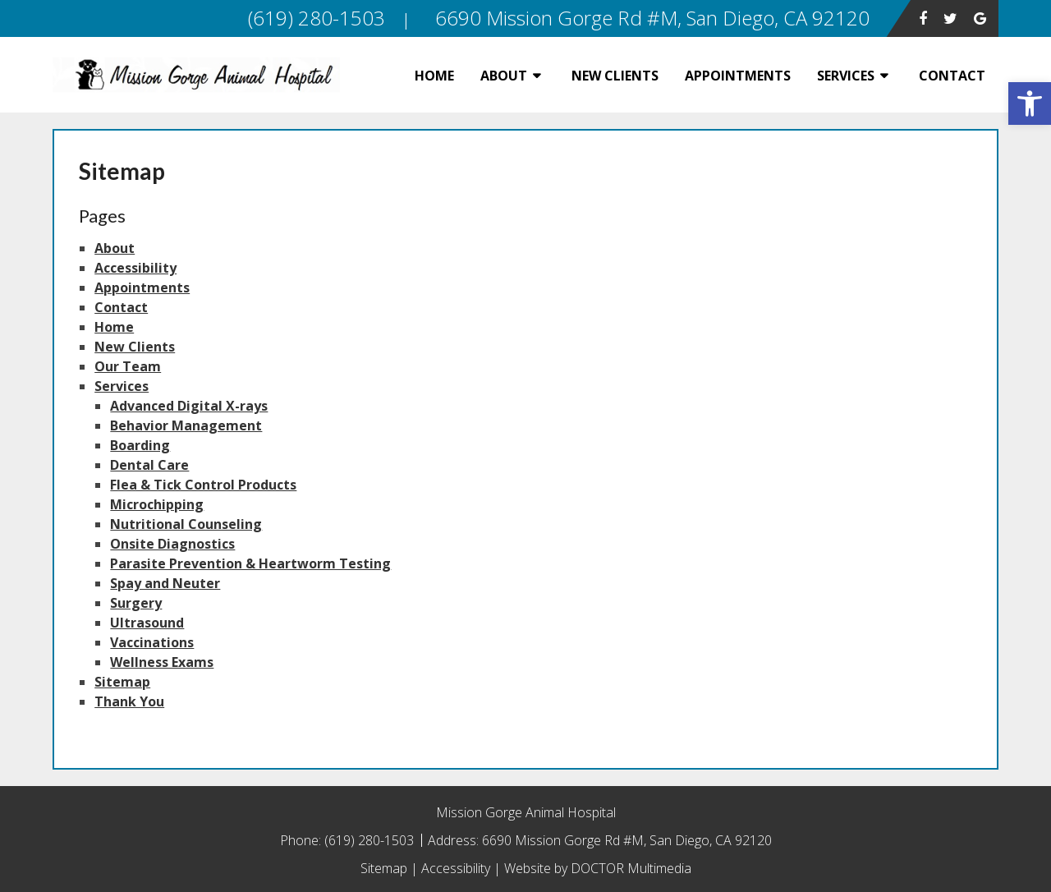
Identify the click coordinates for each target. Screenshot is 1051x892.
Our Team (127, 366)
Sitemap (122, 682)
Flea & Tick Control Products (203, 485)
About (503, 76)
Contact (952, 76)
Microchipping (157, 504)
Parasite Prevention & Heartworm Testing (250, 563)
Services (845, 76)
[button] (1029, 103)
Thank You (129, 701)
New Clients (615, 76)
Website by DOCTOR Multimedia (597, 868)
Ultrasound (147, 623)
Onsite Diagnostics (172, 544)
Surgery (136, 603)
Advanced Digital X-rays (189, 406)
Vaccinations (152, 642)
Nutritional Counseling (186, 524)
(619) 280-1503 (370, 840)
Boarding (140, 445)
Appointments (738, 76)
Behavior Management (186, 425)
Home (434, 76)
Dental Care (149, 465)
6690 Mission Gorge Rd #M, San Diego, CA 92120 (627, 840)
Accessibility (135, 268)
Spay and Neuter (165, 583)
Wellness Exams (161, 662)
